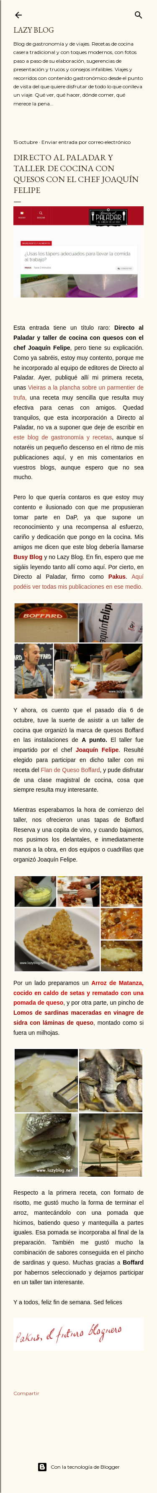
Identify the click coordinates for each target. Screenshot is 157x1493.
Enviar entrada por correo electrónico (86, 142)
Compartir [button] (26, 1393)
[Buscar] (139, 13)
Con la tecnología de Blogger (78, 1467)
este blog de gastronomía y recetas (62, 437)
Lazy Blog (33, 30)
